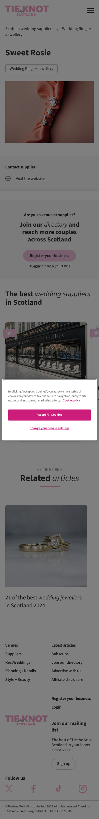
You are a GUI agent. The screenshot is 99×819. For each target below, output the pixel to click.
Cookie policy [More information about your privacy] (71, 400)
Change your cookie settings (49, 428)
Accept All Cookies (49, 415)
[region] (49, 409)
